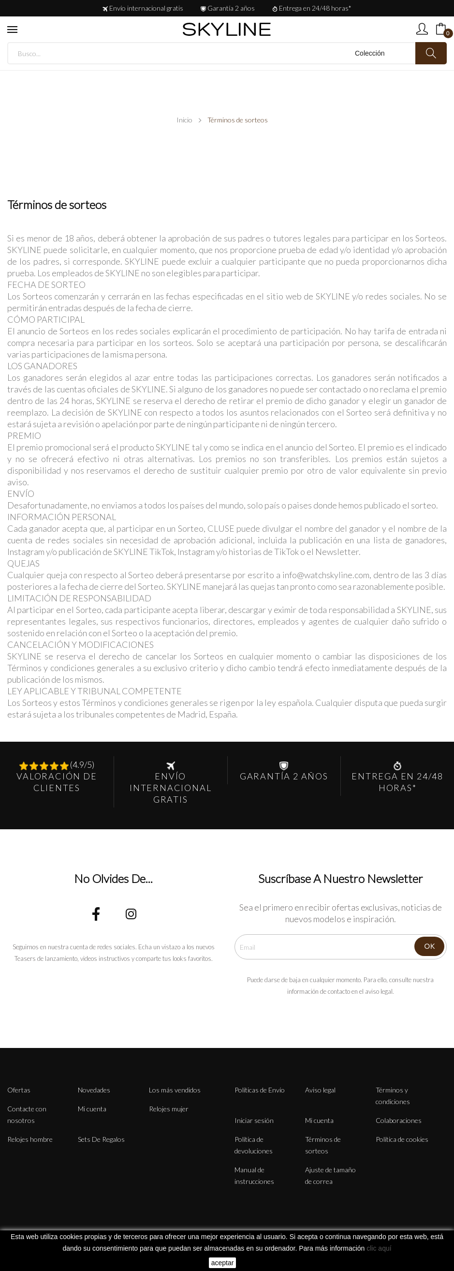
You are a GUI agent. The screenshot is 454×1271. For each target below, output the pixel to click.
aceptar (222, 1263)
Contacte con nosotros (26, 1114)
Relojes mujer (169, 1109)
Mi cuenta (92, 1109)
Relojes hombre (30, 1139)
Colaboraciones (399, 1120)
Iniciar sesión (254, 1120)
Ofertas (18, 1090)
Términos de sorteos (323, 1145)
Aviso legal (320, 1090)
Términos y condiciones (393, 1096)
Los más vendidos (175, 1090)
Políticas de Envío (259, 1090)
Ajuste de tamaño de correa (330, 1175)
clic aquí (378, 1248)
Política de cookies (402, 1139)
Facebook (96, 914)
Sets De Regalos (101, 1139)
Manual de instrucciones (254, 1175)
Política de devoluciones (253, 1145)
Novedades (94, 1090)
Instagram (131, 914)
